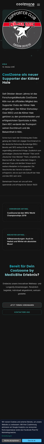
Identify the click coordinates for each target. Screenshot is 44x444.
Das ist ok (31, 441)
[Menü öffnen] (38, 4)
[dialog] (22, 431)
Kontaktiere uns (22, 312)
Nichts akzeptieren (11, 441)
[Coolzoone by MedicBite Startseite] (25, 5)
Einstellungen (7, 436)
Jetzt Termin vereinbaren (22, 305)
